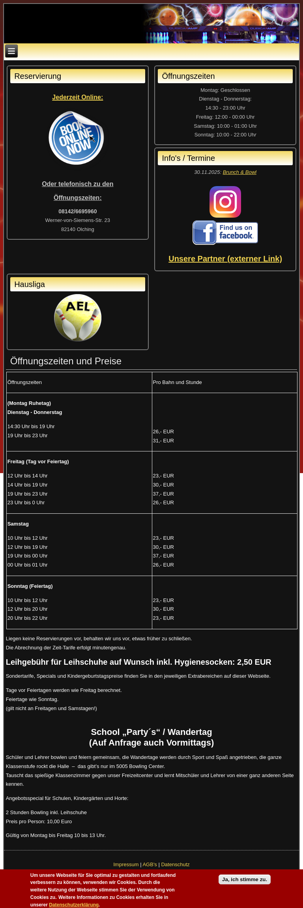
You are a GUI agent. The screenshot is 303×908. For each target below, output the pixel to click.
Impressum (125, 864)
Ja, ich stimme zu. (244, 882)
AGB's (149, 864)
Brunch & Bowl (239, 172)
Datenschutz (175, 864)
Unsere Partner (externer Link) (225, 258)
